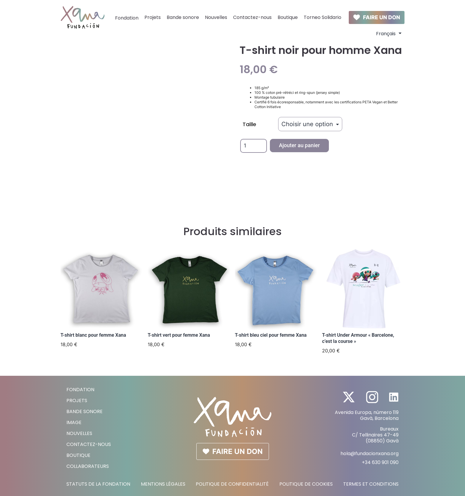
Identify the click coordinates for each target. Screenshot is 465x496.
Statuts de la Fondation (98, 484)
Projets (152, 17)
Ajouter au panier (299, 145)
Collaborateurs (87, 466)
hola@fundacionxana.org (369, 453)
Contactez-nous (252, 17)
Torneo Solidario (322, 17)
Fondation (126, 18)
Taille (249, 124)
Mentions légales (163, 484)
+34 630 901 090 (380, 462)
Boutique (288, 17)
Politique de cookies (306, 484)
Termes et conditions (371, 484)
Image (74, 422)
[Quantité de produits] (253, 146)
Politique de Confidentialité (232, 484)
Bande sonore (183, 17)
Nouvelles (216, 17)
